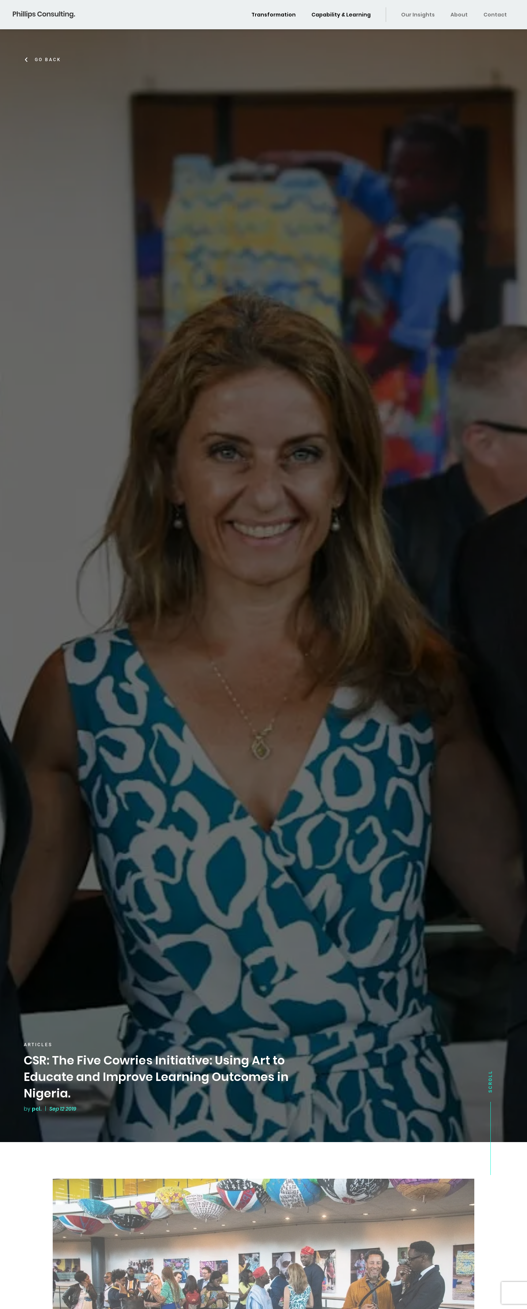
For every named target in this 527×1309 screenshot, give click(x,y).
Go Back (48, 59)
